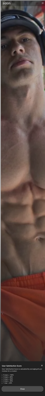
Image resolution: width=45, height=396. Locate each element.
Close (22, 389)
